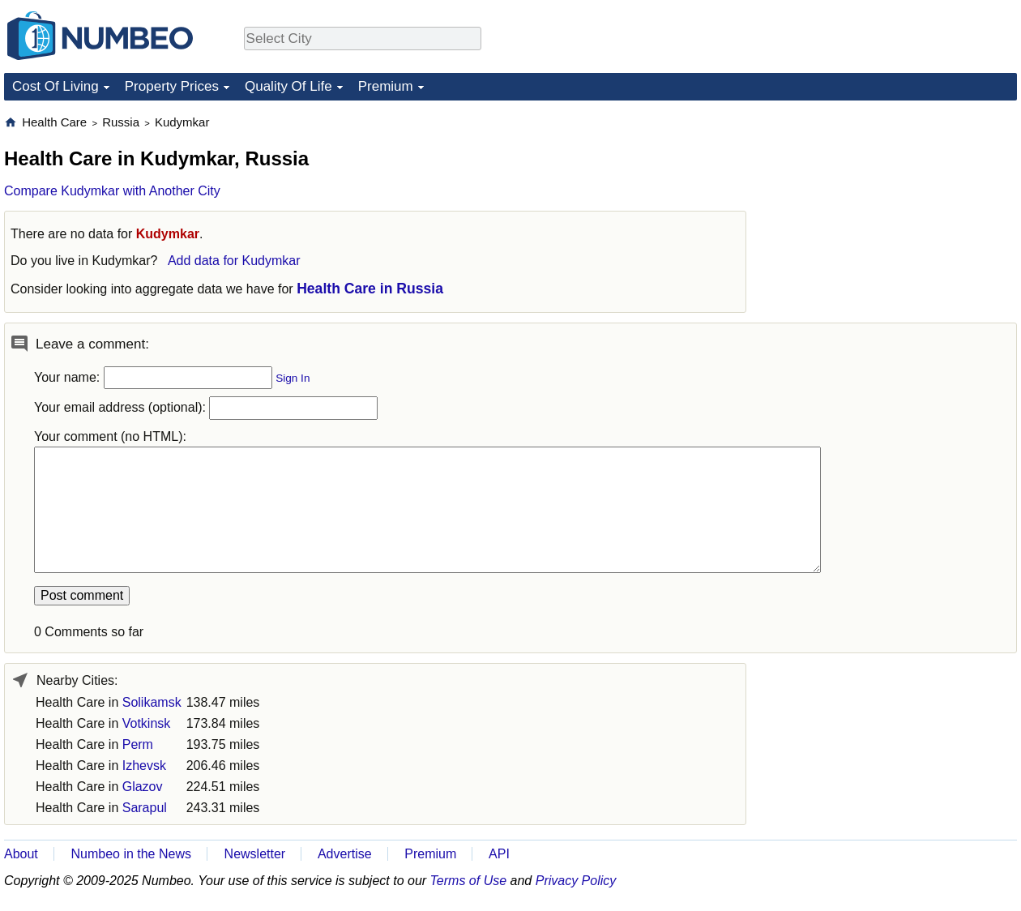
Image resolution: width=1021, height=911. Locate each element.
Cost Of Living (55, 86)
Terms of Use (468, 880)
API (499, 854)
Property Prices (172, 86)
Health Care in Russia (370, 288)
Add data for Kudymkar (234, 260)
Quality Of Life (288, 86)
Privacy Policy (576, 880)
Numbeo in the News (130, 854)
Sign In (293, 378)
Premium (385, 86)
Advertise (345, 854)
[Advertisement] (895, 215)
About (21, 854)
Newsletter (255, 854)
